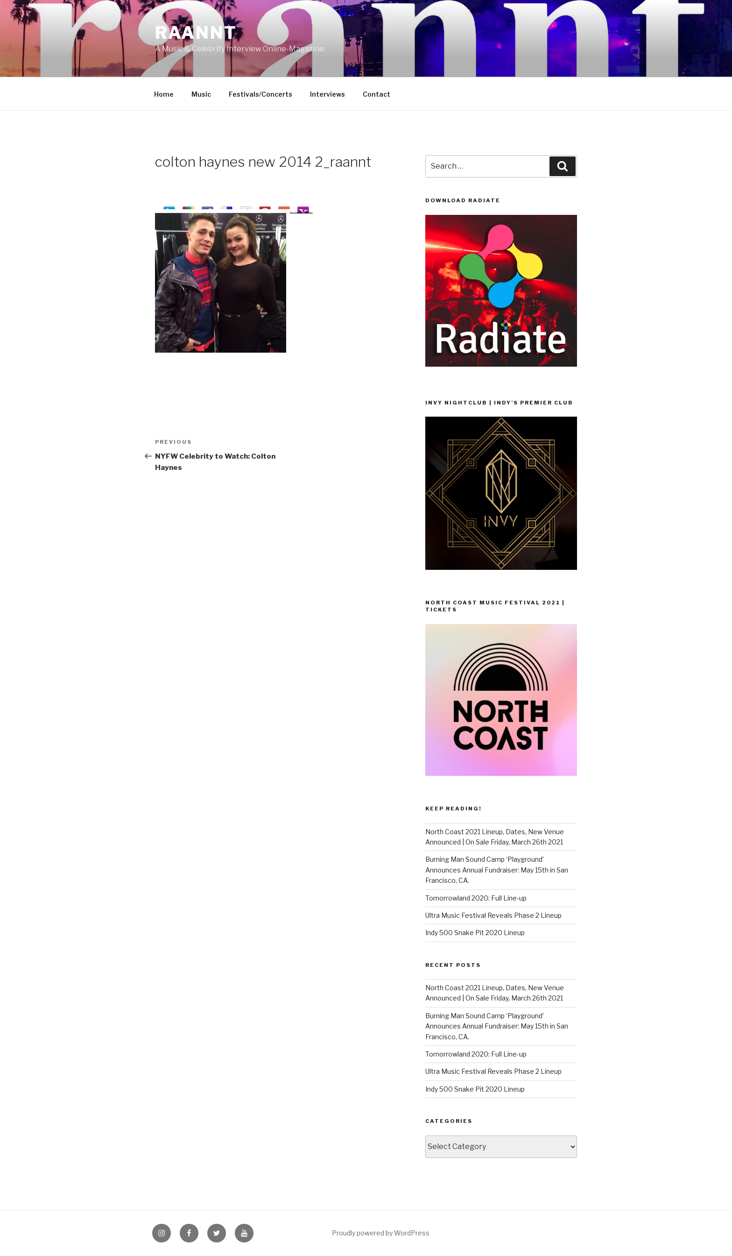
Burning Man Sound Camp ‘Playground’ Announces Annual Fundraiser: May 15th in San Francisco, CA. (496, 869)
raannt (196, 32)
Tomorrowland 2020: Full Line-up (476, 898)
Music (201, 94)
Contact (376, 94)
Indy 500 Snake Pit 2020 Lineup (475, 933)
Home (164, 94)
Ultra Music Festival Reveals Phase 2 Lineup (493, 915)
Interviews (327, 94)
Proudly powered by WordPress (380, 1233)
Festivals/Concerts (260, 94)
